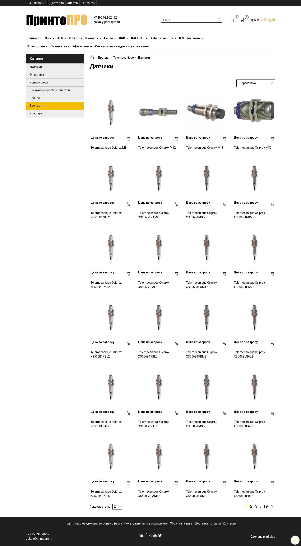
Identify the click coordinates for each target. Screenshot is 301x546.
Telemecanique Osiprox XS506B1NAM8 (153, 215)
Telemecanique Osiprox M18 (205, 147)
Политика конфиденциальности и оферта (93, 523)
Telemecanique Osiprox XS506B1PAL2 (106, 285)
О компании (37, 3)
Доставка (56, 3)
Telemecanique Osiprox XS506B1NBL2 (201, 215)
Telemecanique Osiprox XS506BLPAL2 (106, 424)
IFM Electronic (191, 38)
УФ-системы (82, 46)
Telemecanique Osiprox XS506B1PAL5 (153, 285)
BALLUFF (139, 38)
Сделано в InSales (262, 536)
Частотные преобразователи (50, 90)
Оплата (72, 3)
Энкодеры (37, 74)
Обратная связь (181, 523)
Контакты (88, 3)
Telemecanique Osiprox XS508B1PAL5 (106, 494)
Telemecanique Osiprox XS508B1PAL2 (249, 424)
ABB (61, 38)
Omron (75, 38)
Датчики (36, 67)
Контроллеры (39, 82)
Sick (50, 38)
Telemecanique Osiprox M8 (108, 147)
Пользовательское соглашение (146, 523)
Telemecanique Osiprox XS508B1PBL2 (249, 494)
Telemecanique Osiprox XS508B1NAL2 (153, 424)
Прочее (35, 98)
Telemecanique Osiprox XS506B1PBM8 (201, 354)
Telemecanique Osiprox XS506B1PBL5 (153, 354)
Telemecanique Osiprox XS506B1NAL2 (106, 215)
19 (266, 506)
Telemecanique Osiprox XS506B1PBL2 (106, 354)
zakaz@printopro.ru (106, 22)
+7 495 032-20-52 (105, 17)
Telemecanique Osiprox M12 (157, 147)
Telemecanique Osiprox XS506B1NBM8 (249, 215)
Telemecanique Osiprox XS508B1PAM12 (153, 494)
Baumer (34, 38)
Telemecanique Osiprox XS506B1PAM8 (249, 285)
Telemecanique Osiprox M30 (253, 147)
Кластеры (36, 113)
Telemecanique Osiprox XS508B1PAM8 (201, 494)
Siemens (93, 38)
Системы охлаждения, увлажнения (122, 46)
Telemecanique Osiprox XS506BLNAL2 (249, 354)
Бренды (103, 57)
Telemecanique (163, 38)
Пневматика (60, 46)
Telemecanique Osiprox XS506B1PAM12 (201, 285)
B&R (123, 38)
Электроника (37, 46)
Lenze (110, 38)
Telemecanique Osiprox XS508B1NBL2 (201, 424)
